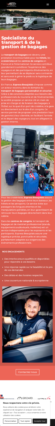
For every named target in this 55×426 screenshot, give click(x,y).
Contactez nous (27, 372)
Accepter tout (39, 421)
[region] (25, 412)
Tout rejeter (25, 421)
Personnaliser (10, 421)
